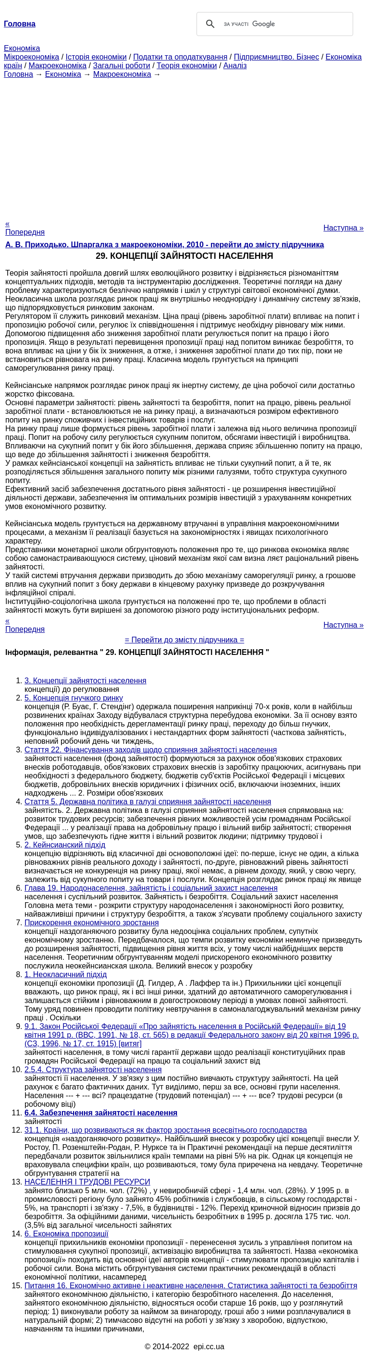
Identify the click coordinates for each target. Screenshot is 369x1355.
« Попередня (25, 227)
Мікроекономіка (31, 57)
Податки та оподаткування (180, 57)
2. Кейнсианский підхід (65, 845)
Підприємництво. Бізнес (277, 57)
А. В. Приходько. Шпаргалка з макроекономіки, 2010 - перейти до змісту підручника (164, 245)
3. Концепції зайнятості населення (86, 681)
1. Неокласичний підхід (66, 974)
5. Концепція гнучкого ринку (74, 698)
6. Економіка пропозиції (67, 1234)
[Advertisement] (184, 146)
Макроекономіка (57, 65)
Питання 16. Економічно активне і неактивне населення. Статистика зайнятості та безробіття (191, 1286)
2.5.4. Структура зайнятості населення (93, 1069)
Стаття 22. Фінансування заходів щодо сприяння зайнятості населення (151, 750)
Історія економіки (96, 57)
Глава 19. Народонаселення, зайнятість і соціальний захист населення (151, 888)
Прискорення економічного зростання (92, 923)
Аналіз (235, 65)
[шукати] (273, 24)
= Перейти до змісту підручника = (185, 640)
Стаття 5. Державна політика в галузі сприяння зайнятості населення (148, 802)
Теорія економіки (187, 65)
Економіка (22, 48)
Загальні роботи (121, 65)
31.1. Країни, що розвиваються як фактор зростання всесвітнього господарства (166, 1130)
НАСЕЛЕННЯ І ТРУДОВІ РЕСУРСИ (87, 1182)
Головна (18, 74)
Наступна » (343, 228)
